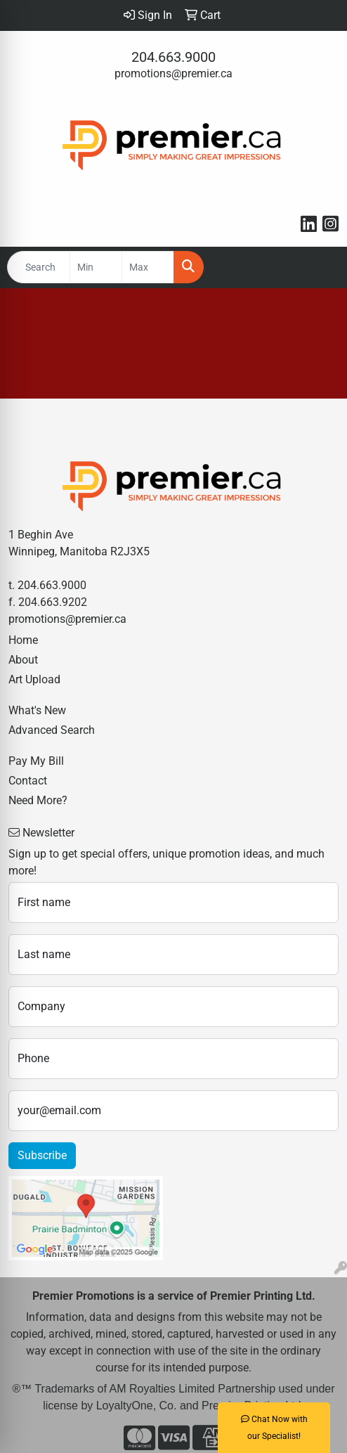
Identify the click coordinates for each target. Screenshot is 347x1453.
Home (23, 640)
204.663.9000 (173, 57)
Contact (27, 780)
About (23, 659)
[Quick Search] (38, 267)
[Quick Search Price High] (148, 267)
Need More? (37, 800)
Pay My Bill (36, 761)
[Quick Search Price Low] (96, 267)
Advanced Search (51, 730)
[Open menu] (319, 267)
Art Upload (34, 679)
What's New (37, 710)
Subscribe (42, 1155)
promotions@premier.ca (173, 73)
